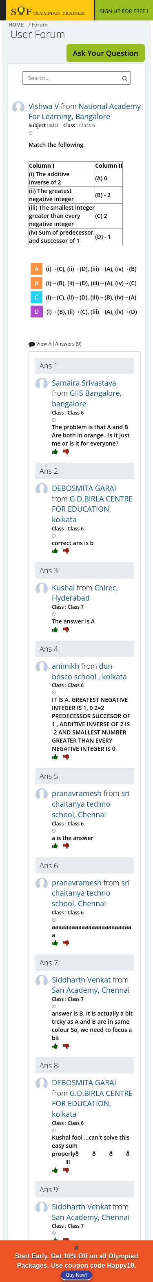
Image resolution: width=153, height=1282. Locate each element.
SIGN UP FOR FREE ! (124, 11)
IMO (54, 125)
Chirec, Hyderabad (85, 593)
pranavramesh (78, 793)
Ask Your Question (105, 53)
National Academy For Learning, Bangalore (85, 111)
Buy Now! (76, 1275)
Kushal (64, 587)
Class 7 (75, 606)
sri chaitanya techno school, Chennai (91, 803)
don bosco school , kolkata (89, 671)
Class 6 (86, 125)
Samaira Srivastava (84, 383)
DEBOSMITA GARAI (84, 488)
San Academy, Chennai (91, 990)
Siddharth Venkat (82, 980)
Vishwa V (45, 106)
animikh (66, 666)
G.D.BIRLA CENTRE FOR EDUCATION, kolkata (92, 509)
